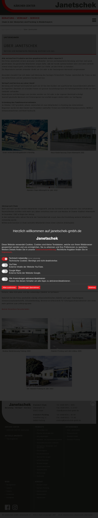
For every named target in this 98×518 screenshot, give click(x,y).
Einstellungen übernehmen (29, 287)
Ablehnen (92, 287)
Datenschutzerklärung (46, 250)
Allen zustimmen (9, 287)
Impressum (7, 252)
